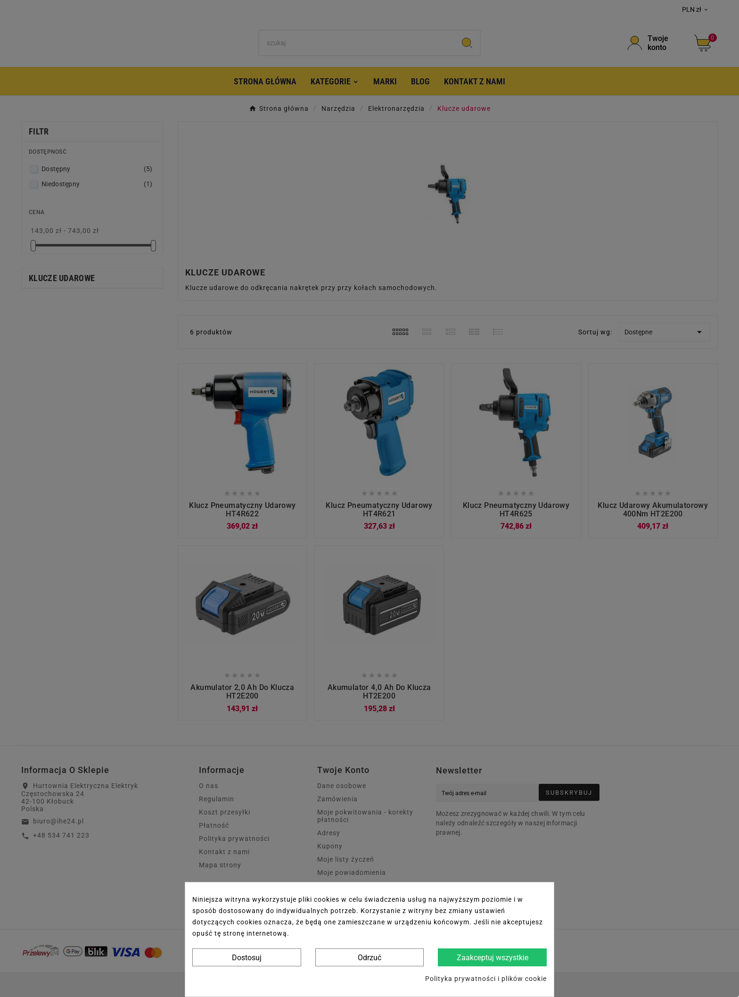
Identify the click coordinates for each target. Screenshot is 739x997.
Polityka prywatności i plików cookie (486, 978)
